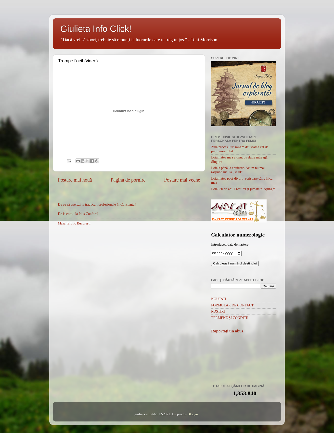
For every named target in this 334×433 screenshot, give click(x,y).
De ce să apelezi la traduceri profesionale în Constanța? (97, 204)
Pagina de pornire (128, 180)
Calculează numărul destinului (235, 264)
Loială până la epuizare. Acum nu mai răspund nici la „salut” (238, 170)
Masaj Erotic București (74, 223)
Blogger (193, 415)
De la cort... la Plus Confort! (78, 214)
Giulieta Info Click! (95, 29)
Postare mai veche (182, 180)
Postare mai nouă (75, 180)
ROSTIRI (218, 312)
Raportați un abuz (227, 331)
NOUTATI (218, 299)
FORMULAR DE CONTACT (232, 306)
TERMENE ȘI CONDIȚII (229, 318)
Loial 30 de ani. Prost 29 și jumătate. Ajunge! (243, 189)
